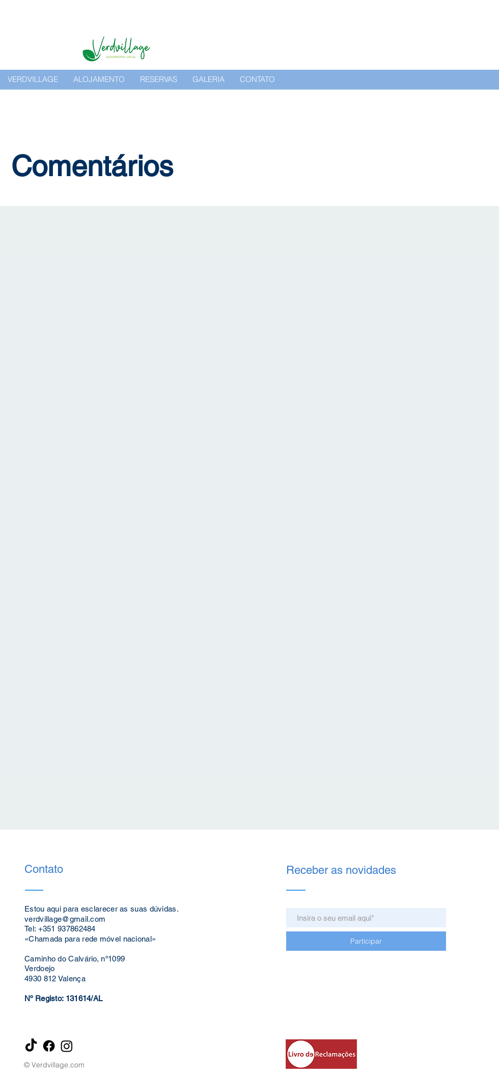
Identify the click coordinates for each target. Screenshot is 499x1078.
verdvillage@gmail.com (64, 919)
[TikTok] (31, 1046)
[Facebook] (49, 1046)
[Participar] (366, 941)
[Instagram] (66, 1046)
